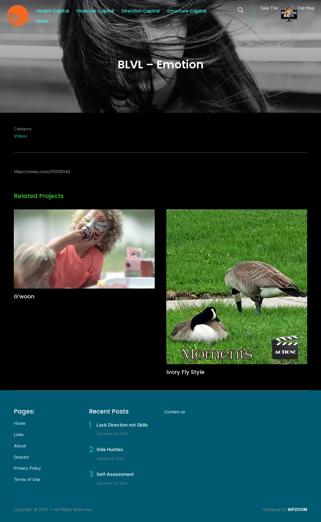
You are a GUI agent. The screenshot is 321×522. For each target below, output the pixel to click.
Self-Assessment (115, 474)
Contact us (175, 411)
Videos (20, 136)
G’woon (24, 296)
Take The (269, 8)
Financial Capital (95, 11)
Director (21, 457)
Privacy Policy (27, 468)
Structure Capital (186, 11)
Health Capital (53, 11)
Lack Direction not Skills (122, 425)
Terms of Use (27, 479)
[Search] (240, 10)
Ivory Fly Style (185, 372)
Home (19, 423)
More (42, 21)
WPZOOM (297, 509)
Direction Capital (140, 11)
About (20, 445)
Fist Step (306, 8)
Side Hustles (110, 449)
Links (19, 434)
